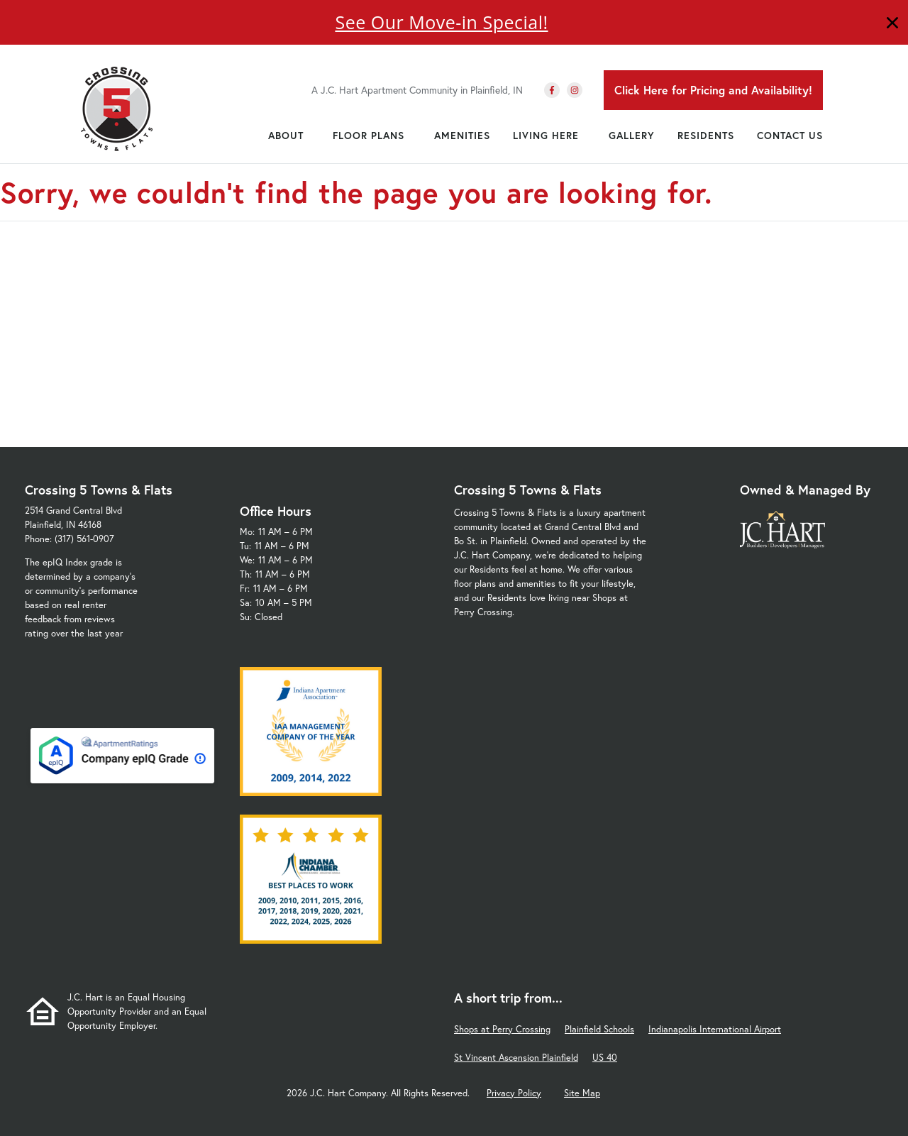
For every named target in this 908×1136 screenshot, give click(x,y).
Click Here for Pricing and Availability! (713, 89)
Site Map (582, 1093)
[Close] (892, 24)
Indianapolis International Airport (714, 1029)
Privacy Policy (514, 1093)
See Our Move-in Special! (441, 22)
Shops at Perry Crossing (502, 1029)
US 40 (604, 1058)
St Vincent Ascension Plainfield (516, 1058)
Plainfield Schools (599, 1029)
